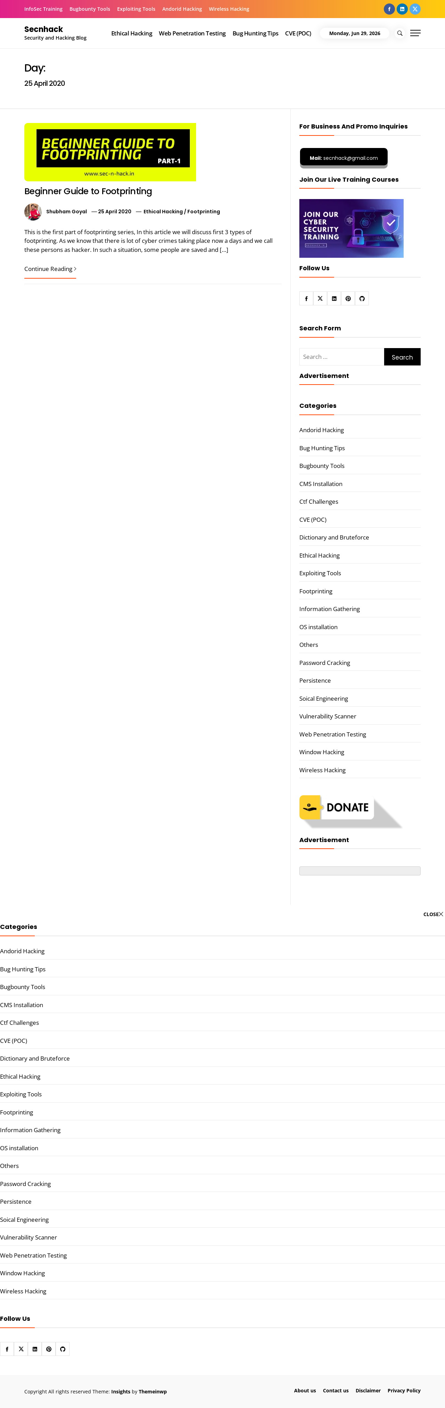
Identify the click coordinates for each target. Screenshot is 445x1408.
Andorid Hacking (182, 9)
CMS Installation (320, 484)
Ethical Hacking (131, 33)
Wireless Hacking (229, 9)
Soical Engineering (323, 698)
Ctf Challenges (318, 501)
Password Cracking (324, 663)
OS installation (318, 627)
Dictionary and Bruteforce (334, 537)
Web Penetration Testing (192, 33)
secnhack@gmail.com (344, 158)
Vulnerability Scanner (327, 716)
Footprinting (203, 211)
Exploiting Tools (136, 9)
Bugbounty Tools (90, 9)
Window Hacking (321, 752)
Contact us (336, 1390)
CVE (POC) (298, 33)
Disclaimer (368, 1390)
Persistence (315, 680)
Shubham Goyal (66, 211)
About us (305, 1390)
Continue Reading (50, 269)
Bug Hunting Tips (255, 33)
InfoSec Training (43, 9)
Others (308, 645)
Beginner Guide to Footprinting (88, 191)
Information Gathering (329, 609)
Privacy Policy (404, 1390)
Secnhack (43, 29)
